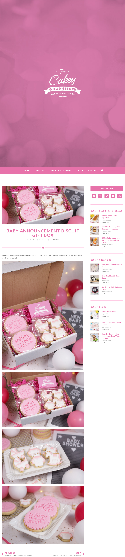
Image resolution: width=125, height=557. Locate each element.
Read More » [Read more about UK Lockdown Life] (105, 316)
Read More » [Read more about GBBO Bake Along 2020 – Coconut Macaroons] (105, 233)
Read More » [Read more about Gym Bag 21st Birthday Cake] (105, 282)
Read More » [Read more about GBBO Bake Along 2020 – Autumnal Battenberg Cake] (105, 247)
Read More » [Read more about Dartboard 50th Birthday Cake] (105, 294)
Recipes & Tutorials (61, 170)
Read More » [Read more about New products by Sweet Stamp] (105, 329)
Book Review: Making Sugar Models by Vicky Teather (111, 336)
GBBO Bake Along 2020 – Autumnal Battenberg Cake (112, 240)
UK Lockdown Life (109, 311)
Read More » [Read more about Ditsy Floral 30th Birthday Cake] (105, 271)
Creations (40, 170)
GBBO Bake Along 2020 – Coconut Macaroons (112, 228)
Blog (80, 170)
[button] (102, 170)
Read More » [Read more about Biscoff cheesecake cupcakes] (105, 222)
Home (26, 170)
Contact (93, 170)
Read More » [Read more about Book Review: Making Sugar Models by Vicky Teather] (105, 343)
